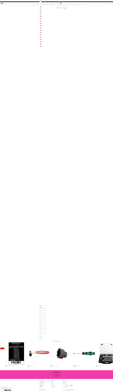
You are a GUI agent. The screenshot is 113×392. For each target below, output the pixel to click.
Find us (52, 382)
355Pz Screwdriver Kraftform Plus (94, 365)
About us (52, 381)
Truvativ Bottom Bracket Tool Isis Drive (72, 365)
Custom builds (52, 387)
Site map (45, 389)
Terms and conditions (65, 381)
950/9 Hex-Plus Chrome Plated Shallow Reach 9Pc (28, 365)
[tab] (55, 367)
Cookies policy (64, 382)
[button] (110, 3)
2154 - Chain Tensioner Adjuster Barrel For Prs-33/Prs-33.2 (6, 365)
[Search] (56, 3)
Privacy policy (64, 383)
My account (52, 383)
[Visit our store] (109, 3)
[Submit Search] (60, 3)
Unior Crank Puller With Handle (48, 365)
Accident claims (52, 386)
